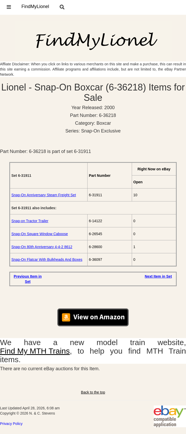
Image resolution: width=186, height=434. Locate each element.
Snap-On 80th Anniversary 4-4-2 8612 (41, 247)
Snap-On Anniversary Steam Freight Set (43, 195)
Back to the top (93, 392)
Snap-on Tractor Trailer (29, 221)
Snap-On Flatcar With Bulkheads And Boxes (46, 259)
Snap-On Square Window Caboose (39, 234)
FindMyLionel (35, 6)
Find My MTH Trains (35, 351)
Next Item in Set (158, 276)
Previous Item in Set (28, 279)
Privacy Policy (11, 424)
